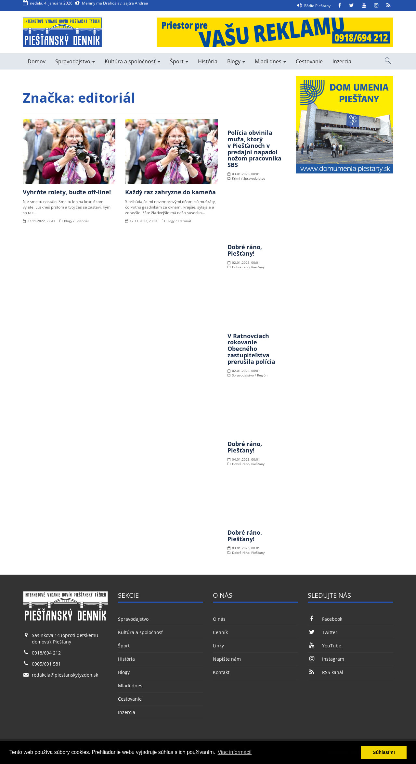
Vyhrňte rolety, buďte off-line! (67, 192)
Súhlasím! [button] (384, 752)
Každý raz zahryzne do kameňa (170, 192)
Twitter (322, 632)
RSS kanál (325, 672)
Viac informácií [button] (235, 752)
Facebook (325, 619)
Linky (218, 646)
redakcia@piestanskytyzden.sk (65, 675)
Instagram (326, 659)
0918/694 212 (46, 653)
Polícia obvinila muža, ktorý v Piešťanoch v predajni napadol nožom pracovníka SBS (254, 149)
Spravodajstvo (75, 61)
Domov (37, 61)
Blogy (236, 61)
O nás (219, 619)
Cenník (220, 632)
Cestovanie (309, 61)
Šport (179, 61)
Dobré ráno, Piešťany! (245, 250)
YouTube (324, 646)
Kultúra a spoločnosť (132, 61)
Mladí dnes (270, 61)
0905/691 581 (46, 664)
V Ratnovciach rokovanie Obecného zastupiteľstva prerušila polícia (251, 348)
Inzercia (341, 61)
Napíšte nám (227, 659)
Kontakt (221, 672)
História (207, 61)
